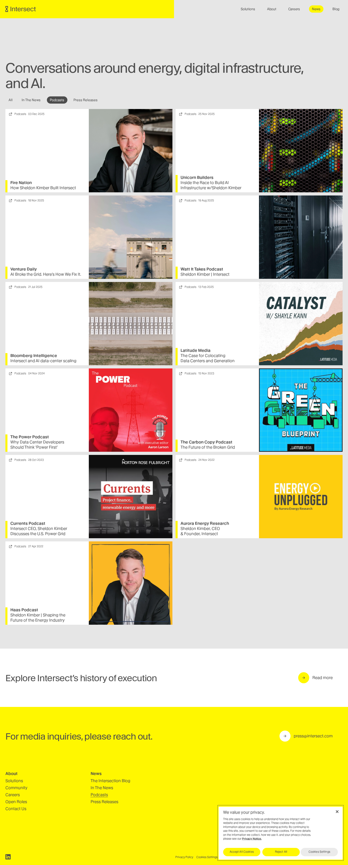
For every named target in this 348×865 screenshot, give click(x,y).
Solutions (14, 780)
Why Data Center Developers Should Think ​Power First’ (37, 445)
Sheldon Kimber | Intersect (205, 274)
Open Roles (16, 801)
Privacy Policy (184, 857)
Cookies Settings (207, 857)
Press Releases (104, 801)
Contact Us (15, 808)
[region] (281, 832)
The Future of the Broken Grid (208, 447)
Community (16, 787)
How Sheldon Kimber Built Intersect (43, 187)
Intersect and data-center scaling (44, 360)
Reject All (281, 851)
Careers (12, 794)
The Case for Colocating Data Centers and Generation (208, 358)
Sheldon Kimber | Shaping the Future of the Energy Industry (38, 617)
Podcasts (99, 794)
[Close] (337, 812)
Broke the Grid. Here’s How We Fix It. (46, 274)
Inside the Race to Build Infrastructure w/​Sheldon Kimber (211, 185)
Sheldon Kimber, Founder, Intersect (200, 531)
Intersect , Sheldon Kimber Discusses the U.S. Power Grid (39, 531)
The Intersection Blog (110, 780)
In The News (102, 787)
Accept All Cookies (242, 851)
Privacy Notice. (252, 838)
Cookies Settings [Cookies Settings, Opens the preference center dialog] (319, 851)
